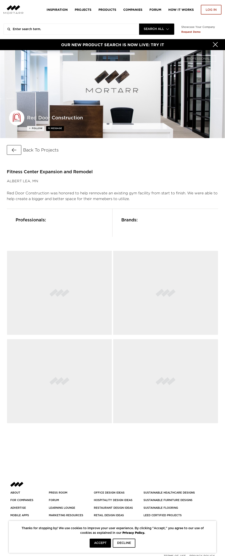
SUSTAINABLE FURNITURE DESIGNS (167, 500)
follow (36, 128)
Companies (132, 9)
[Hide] (215, 44)
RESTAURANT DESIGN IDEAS (113, 508)
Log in (211, 9)
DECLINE (124, 543)
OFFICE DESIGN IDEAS (109, 492)
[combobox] (156, 29)
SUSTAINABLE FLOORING (160, 508)
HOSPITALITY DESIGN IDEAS (113, 500)
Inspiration (57, 9)
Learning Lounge (62, 508)
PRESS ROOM (58, 492)
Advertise (18, 508)
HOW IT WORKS (181, 9)
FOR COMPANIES (21, 500)
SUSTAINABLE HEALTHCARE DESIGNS (169, 492)
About (15, 492)
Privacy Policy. (133, 532)
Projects (83, 9)
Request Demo (191, 31)
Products (107, 9)
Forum (155, 9)
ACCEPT (100, 543)
